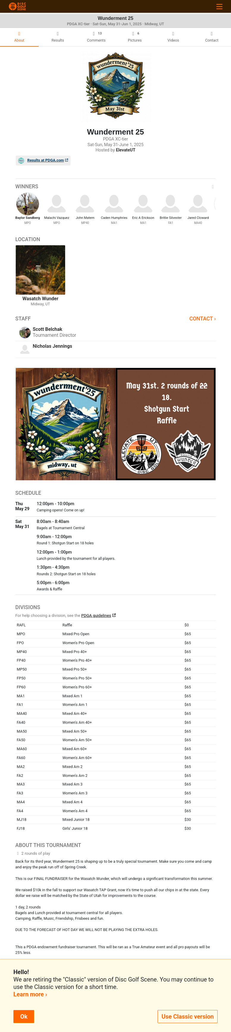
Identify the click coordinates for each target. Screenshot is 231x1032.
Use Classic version (187, 1016)
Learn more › (30, 994)
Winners (115, 186)
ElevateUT (126, 150)
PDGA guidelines (96, 615)
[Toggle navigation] (219, 6)
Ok (23, 1016)
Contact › (202, 319)
